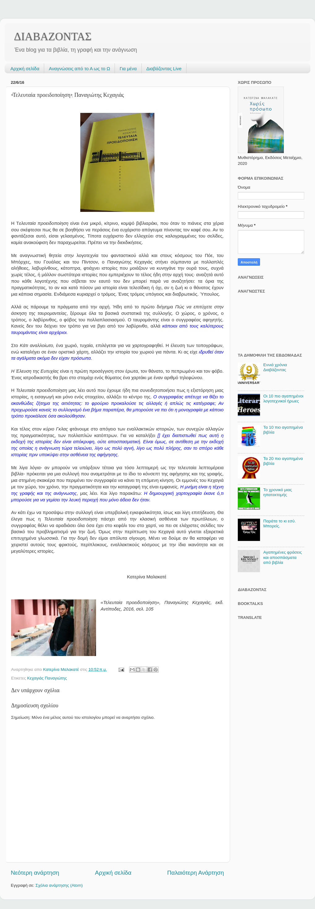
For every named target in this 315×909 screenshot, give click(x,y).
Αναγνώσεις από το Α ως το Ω (79, 68)
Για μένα (128, 68)
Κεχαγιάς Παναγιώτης (47, 678)
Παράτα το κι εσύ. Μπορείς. (279, 523)
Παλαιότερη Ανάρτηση (195, 872)
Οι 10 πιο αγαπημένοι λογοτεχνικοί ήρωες (283, 398)
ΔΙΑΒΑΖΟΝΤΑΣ (52, 36)
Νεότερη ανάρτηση (35, 872)
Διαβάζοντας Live (164, 68)
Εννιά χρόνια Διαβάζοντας (275, 367)
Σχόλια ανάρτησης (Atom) (59, 885)
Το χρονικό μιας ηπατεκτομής (277, 492)
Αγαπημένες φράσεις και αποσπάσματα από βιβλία (282, 557)
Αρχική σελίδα (25, 68)
